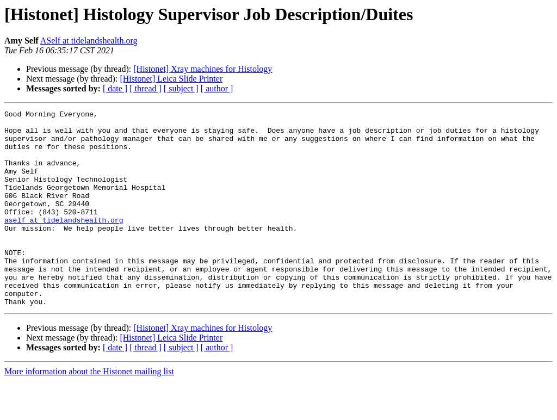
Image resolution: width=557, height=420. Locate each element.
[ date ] (115, 88)
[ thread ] (145, 88)
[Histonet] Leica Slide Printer (171, 78)
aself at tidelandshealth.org (63, 243)
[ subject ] (181, 88)
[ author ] (217, 88)
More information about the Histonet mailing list (89, 410)
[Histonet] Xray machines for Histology (202, 68)
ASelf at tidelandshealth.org (89, 40)
